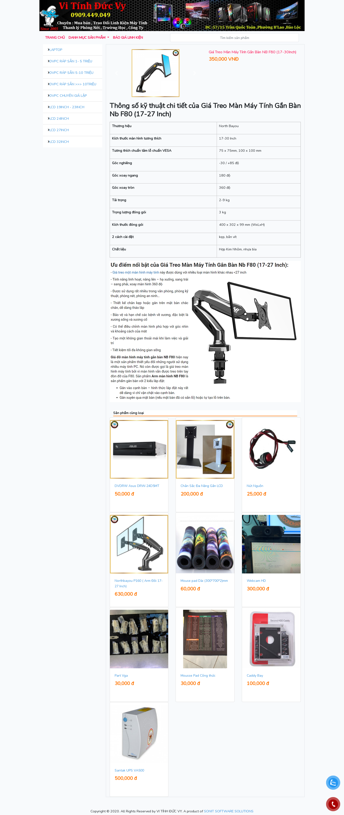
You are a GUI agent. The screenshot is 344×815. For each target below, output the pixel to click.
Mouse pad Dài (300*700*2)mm (204, 580)
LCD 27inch (59, 130)
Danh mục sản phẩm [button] (87, 37)
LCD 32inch (59, 141)
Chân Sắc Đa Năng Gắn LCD (202, 486)
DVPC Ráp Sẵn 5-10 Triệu (71, 72)
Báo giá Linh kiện (128, 37)
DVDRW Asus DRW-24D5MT (137, 486)
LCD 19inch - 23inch (66, 107)
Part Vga (121, 675)
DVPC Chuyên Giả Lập (68, 95)
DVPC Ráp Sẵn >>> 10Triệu (72, 84)
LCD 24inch (59, 118)
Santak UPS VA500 (129, 770)
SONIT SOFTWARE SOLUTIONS (228, 811)
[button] (117, 73)
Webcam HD (256, 580)
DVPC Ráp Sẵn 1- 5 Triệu (70, 61)
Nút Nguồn (255, 486)
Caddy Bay (255, 675)
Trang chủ (55, 37)
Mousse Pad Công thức (198, 675)
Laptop (55, 49)
